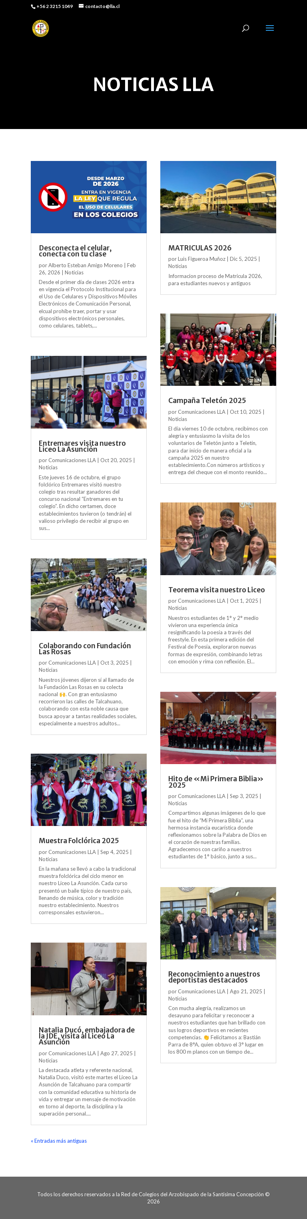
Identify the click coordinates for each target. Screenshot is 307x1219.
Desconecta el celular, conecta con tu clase (75, 251)
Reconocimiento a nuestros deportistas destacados (214, 977)
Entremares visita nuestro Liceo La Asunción (82, 446)
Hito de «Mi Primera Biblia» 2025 (215, 781)
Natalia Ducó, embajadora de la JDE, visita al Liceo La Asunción (87, 1036)
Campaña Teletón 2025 (207, 400)
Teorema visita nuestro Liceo (216, 590)
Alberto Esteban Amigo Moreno (85, 265)
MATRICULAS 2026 (200, 248)
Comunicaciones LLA (72, 460)
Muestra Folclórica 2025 (79, 840)
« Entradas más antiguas (59, 1141)
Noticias (74, 272)
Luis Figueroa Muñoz (201, 259)
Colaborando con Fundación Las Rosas (85, 648)
